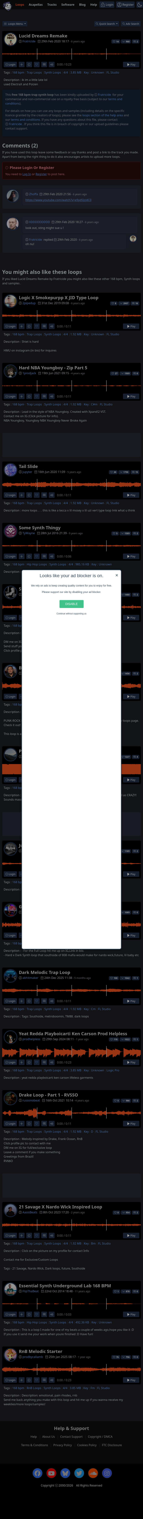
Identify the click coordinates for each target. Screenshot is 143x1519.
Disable (71, 604)
